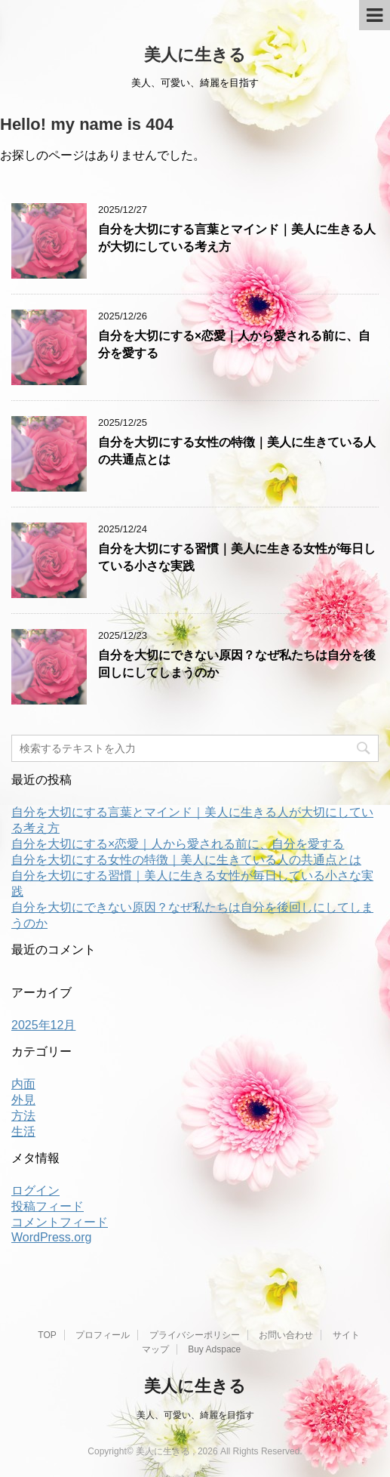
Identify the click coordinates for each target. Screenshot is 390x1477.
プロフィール (102, 1335)
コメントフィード (59, 1222)
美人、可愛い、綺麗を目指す (195, 1415)
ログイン (35, 1190)
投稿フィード (47, 1206)
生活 (23, 1131)
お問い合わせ (286, 1335)
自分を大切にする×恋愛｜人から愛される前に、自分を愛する (177, 843)
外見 (23, 1099)
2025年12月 (43, 1025)
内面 (23, 1084)
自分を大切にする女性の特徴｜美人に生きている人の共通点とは (186, 859)
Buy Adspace (214, 1349)
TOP (47, 1335)
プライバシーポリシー (194, 1335)
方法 (23, 1115)
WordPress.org (51, 1237)
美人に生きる (195, 54)
